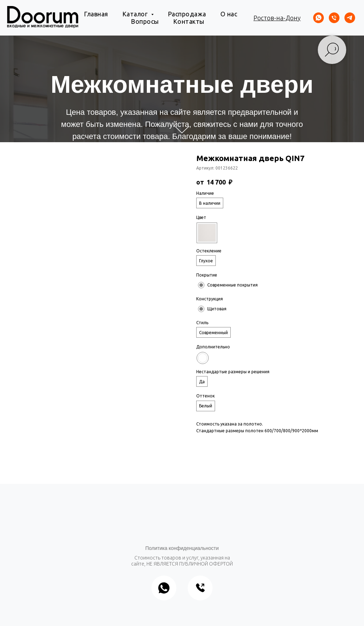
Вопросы (145, 21)
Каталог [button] (135, 13)
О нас (228, 13)
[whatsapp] (318, 17)
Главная (96, 13)
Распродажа (187, 13)
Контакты (188, 21)
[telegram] (349, 17)
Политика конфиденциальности (182, 548)
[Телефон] (334, 17)
